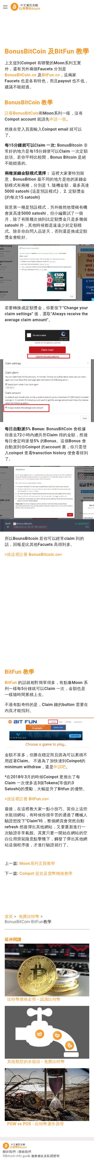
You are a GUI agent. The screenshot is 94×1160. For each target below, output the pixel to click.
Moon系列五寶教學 (37, 863)
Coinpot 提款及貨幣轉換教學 (45, 873)
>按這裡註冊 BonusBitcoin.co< (33, 554)
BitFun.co (51, 75)
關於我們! (9, 1151)
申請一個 (58, 119)
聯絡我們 (25, 1151)
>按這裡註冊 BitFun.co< (27, 799)
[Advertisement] (45, 29)
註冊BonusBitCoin (22, 113)
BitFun (11, 682)
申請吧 (59, 766)
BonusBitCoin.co (21, 75)
